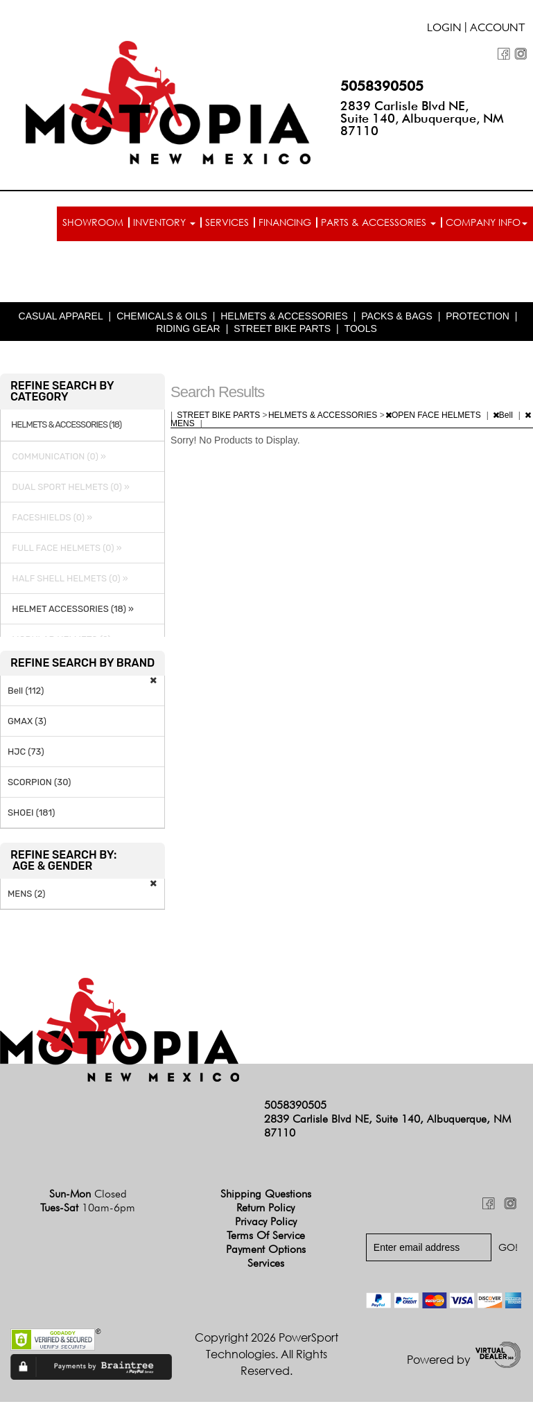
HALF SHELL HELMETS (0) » (68, 578)
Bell (504, 415)
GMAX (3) (27, 721)
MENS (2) (27, 893)
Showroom (92, 222)
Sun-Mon (88, 1193)
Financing (285, 222)
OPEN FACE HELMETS (434, 415)
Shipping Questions (265, 1193)
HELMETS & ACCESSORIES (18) (66, 425)
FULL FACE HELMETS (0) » (65, 548)
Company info (486, 222)
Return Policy (265, 1207)
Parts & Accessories (378, 222)
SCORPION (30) (39, 782)
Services (227, 222)
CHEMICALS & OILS (161, 316)
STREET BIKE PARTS (282, 328)
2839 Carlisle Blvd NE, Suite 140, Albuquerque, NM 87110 (422, 118)
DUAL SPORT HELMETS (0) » (69, 487)
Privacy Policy (266, 1221)
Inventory (164, 222)
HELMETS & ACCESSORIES (284, 316)
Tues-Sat (87, 1207)
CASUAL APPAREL (61, 316)
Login (444, 29)
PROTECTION (477, 316)
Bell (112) (26, 690)
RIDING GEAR (188, 328)
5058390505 (381, 86)
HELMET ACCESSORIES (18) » (71, 609)
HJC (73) (26, 751)
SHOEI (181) (31, 812)
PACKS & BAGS (396, 316)
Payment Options (266, 1249)
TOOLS (360, 328)
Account (497, 29)
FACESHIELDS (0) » (50, 517)
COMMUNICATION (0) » (57, 456)
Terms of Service (266, 1235)
